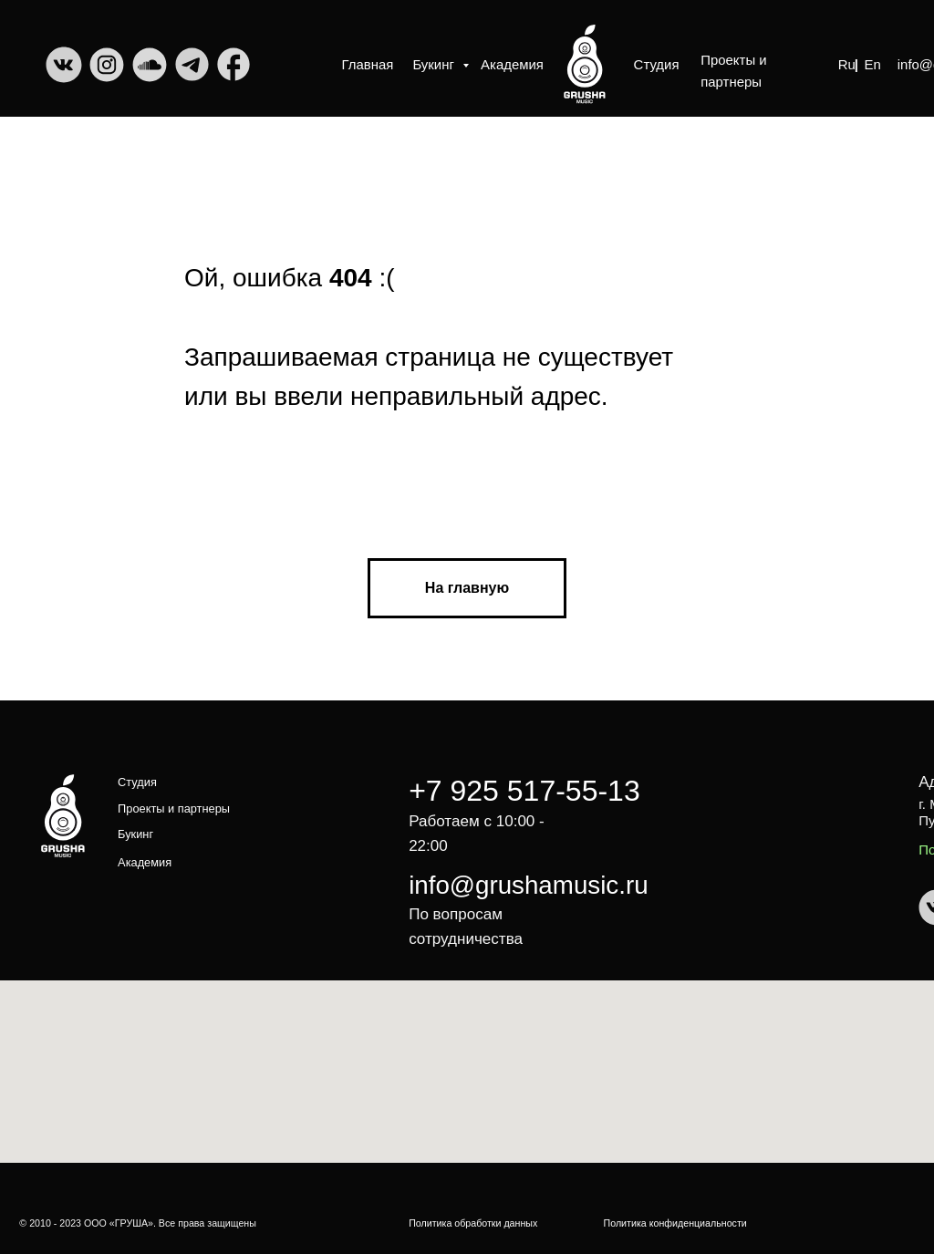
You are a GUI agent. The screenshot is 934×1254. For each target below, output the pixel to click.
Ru (847, 64)
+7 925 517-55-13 (524, 790)
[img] (584, 64)
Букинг (435, 64)
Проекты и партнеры (733, 70)
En (872, 64)
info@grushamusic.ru (528, 885)
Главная (368, 64)
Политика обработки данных (473, 1223)
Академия (512, 64)
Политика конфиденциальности (675, 1223)
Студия (657, 64)
